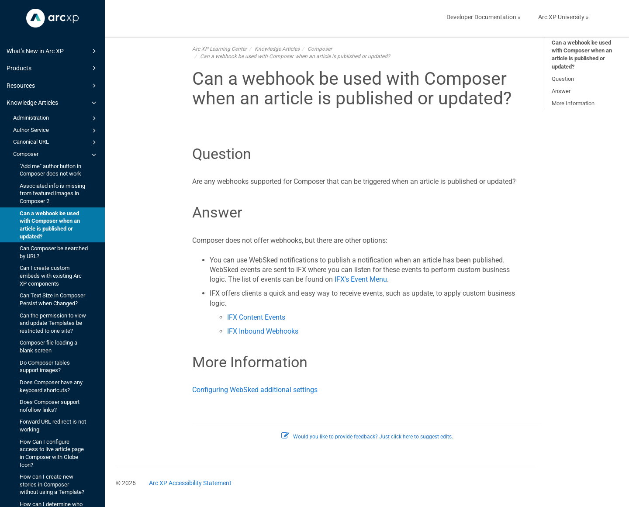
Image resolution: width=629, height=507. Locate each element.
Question (563, 79)
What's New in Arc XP (53, 51)
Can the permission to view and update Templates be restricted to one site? (53, 323)
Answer (561, 91)
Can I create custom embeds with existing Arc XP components (51, 275)
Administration (56, 118)
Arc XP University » (563, 17)
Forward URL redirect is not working (53, 425)
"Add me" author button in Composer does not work (50, 170)
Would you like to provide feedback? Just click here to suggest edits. (367, 437)
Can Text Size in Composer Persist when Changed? (52, 299)
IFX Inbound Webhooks (262, 331)
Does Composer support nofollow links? (49, 406)
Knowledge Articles (53, 102)
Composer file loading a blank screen (48, 346)
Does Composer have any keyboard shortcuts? (51, 386)
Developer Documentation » (483, 17)
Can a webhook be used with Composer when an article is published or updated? (50, 225)
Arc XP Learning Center (219, 49)
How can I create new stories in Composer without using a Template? (52, 484)
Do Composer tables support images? (45, 366)
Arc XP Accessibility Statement (190, 482)
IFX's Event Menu (361, 279)
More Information (573, 103)
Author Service (56, 130)
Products (53, 68)
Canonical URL (56, 142)
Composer (56, 154)
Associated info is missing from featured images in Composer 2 (52, 193)
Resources (53, 85)
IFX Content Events (256, 317)
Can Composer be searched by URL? (54, 252)
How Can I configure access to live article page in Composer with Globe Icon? (52, 453)
